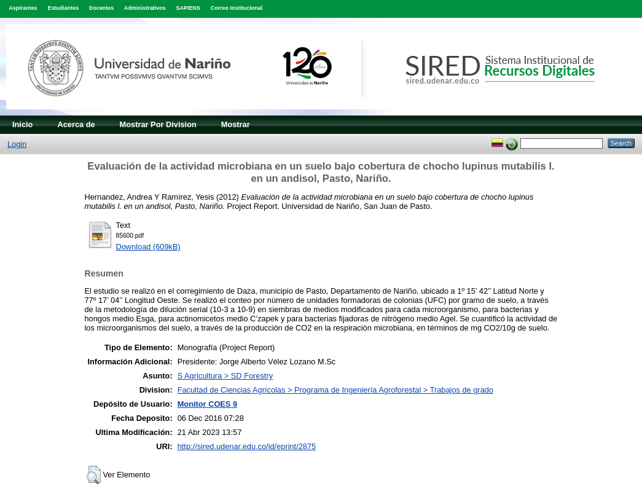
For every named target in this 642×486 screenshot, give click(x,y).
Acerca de (76, 124)
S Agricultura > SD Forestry (225, 375)
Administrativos (145, 8)
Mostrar (235, 124)
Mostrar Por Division (158, 124)
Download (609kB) (148, 246)
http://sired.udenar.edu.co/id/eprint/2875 (247, 446)
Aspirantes (23, 8)
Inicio (22, 124)
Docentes (101, 8)
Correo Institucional (237, 8)
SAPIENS (188, 8)
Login (16, 144)
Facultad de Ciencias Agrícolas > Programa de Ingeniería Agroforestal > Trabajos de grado (335, 389)
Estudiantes (63, 8)
